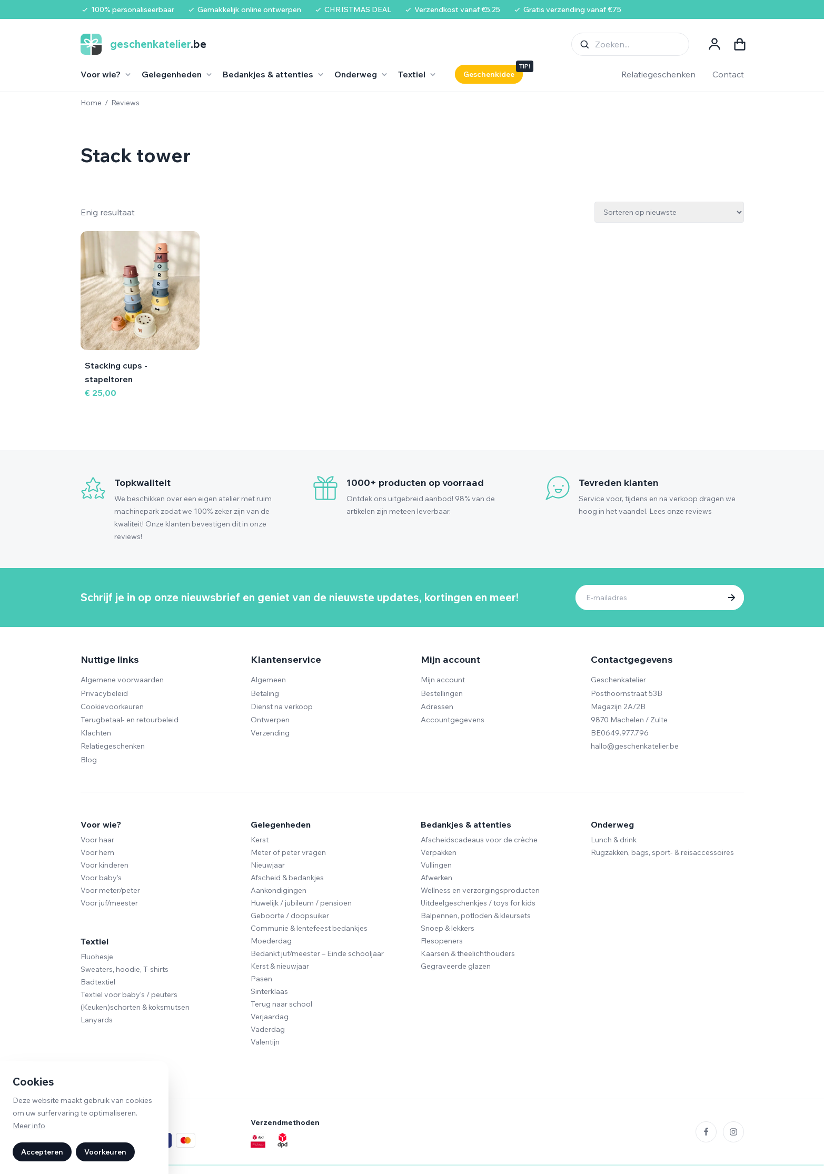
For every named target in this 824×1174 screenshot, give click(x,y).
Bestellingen (442, 693)
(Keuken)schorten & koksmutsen (135, 1007)
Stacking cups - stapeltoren (116, 372)
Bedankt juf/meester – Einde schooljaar (317, 953)
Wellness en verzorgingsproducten (480, 890)
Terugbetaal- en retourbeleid (129, 719)
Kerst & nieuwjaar (280, 966)
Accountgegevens (452, 719)
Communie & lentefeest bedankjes (309, 928)
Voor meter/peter (110, 890)
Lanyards (97, 1019)
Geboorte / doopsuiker (290, 915)
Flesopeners (442, 941)
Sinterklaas (269, 991)
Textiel (94, 941)
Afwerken (436, 877)
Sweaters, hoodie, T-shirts (124, 969)
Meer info (29, 1125)
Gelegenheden (281, 824)
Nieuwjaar (268, 865)
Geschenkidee (488, 74)
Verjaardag (270, 1016)
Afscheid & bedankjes (287, 877)
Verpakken (438, 852)
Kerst (260, 839)
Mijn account (443, 679)
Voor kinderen (104, 865)
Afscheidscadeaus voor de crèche (479, 839)
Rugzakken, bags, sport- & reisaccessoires (662, 852)
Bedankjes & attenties (466, 824)
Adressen (437, 706)
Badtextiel (98, 982)
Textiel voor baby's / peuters (129, 994)
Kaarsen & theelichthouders (468, 953)
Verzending (270, 733)
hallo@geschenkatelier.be (635, 746)
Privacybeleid (104, 693)
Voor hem (97, 852)
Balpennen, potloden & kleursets (476, 915)
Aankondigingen (278, 890)
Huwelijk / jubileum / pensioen (301, 903)
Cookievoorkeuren (112, 706)
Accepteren (42, 1152)
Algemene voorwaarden (122, 679)
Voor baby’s (101, 877)
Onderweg (612, 824)
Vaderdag (268, 1029)
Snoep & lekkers (447, 928)
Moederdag (271, 941)
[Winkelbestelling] (669, 212)
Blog (89, 759)
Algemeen (268, 679)
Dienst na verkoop (282, 706)
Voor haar (97, 839)
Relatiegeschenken (658, 74)
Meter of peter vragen (288, 852)
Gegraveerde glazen (456, 966)
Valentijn (265, 1042)
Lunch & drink (614, 839)
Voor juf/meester (109, 903)
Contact (728, 74)
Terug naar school (281, 1004)
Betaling (265, 693)
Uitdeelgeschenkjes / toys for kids (478, 903)
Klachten (96, 733)
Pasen (261, 978)
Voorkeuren (105, 1152)
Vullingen (436, 865)
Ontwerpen (270, 719)
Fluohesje (97, 956)
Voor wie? (101, 824)
